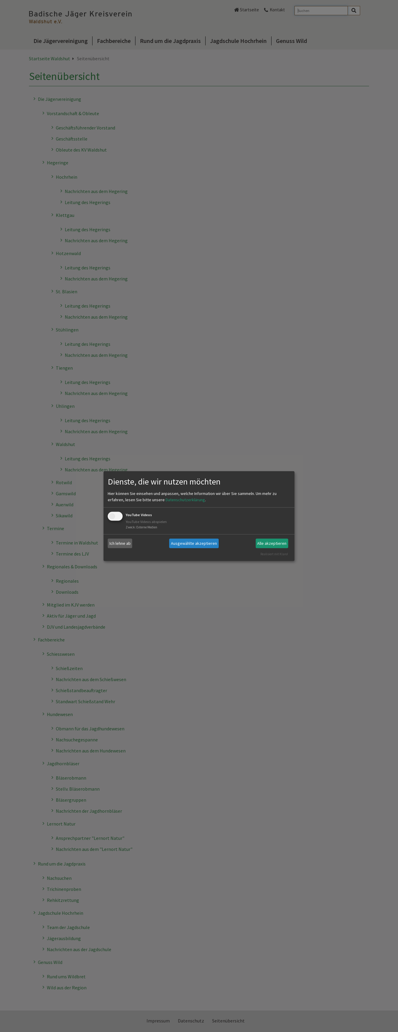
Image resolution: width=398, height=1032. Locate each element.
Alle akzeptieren (271, 543)
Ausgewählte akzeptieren (194, 543)
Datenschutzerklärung (185, 500)
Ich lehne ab (120, 543)
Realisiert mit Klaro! (274, 554)
